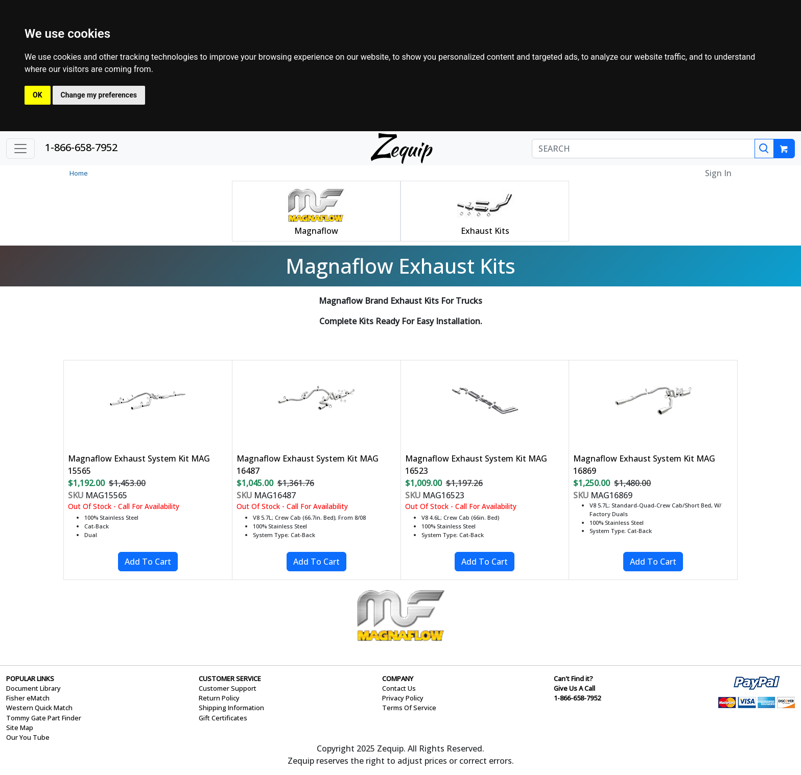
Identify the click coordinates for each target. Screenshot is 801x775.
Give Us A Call (574, 688)
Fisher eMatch (28, 698)
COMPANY (397, 678)
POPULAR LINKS (30, 678)
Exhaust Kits (485, 230)
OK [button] (37, 95)
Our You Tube (28, 737)
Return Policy (219, 698)
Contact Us (399, 688)
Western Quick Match (39, 707)
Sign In (718, 173)
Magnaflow (316, 230)
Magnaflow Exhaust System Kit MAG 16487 (308, 464)
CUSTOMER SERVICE (230, 678)
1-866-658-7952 (81, 147)
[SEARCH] (643, 148)
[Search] (764, 148)
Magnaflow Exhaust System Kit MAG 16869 (644, 464)
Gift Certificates (223, 717)
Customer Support (227, 688)
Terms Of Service (409, 707)
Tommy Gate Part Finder (43, 717)
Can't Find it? (573, 678)
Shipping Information (231, 707)
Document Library (33, 688)
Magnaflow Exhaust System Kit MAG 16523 (476, 464)
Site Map (19, 727)
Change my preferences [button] (99, 95)
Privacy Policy (402, 698)
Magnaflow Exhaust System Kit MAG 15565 (139, 464)
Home (78, 173)
